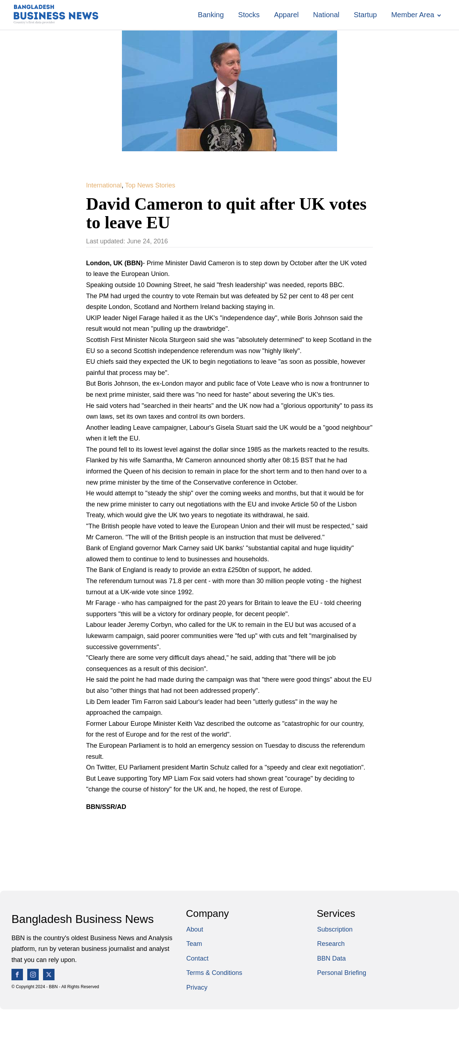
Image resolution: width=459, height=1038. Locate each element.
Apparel (286, 15)
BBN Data (331, 958)
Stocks (249, 15)
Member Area (412, 15)
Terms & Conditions (214, 972)
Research (331, 943)
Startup (365, 15)
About (194, 929)
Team (194, 943)
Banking (211, 15)
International (104, 185)
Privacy (196, 987)
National (326, 15)
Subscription (334, 929)
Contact (197, 958)
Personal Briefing (341, 972)
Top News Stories (150, 185)
